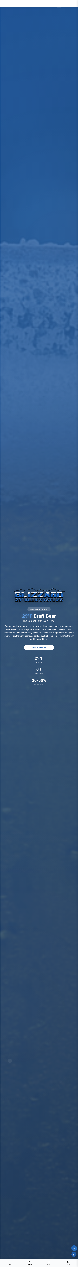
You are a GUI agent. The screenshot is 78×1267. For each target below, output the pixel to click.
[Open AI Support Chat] (74, 1248)
